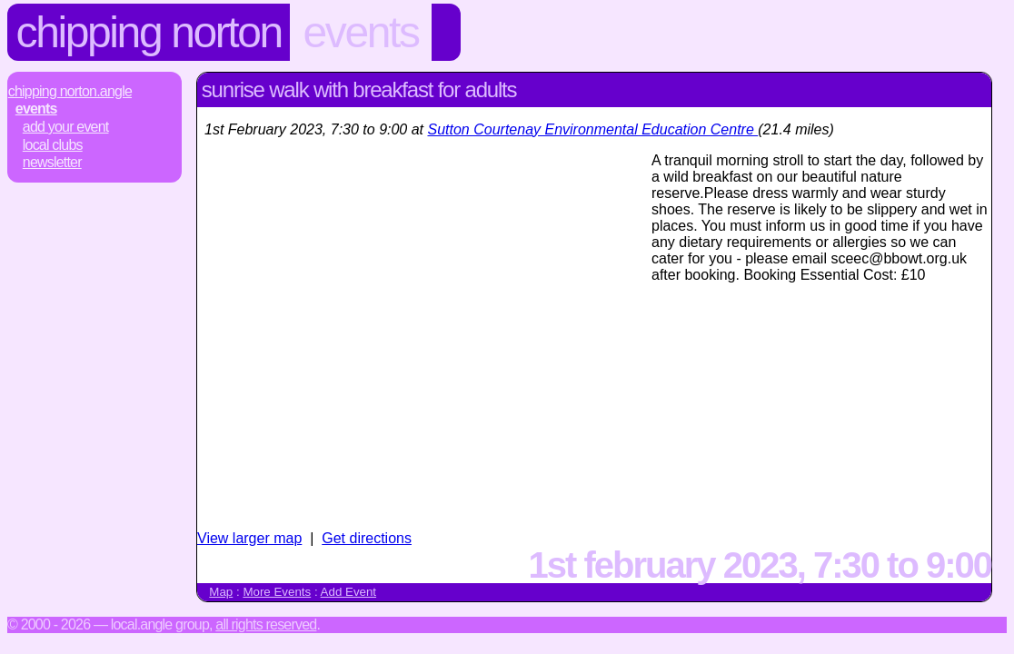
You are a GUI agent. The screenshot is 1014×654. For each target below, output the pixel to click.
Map (221, 592)
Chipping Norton (149, 32)
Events (360, 32)
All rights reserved (265, 624)
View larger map (249, 538)
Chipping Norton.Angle (70, 91)
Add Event (349, 592)
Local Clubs (53, 145)
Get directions (367, 538)
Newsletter (52, 162)
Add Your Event (66, 126)
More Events (277, 592)
